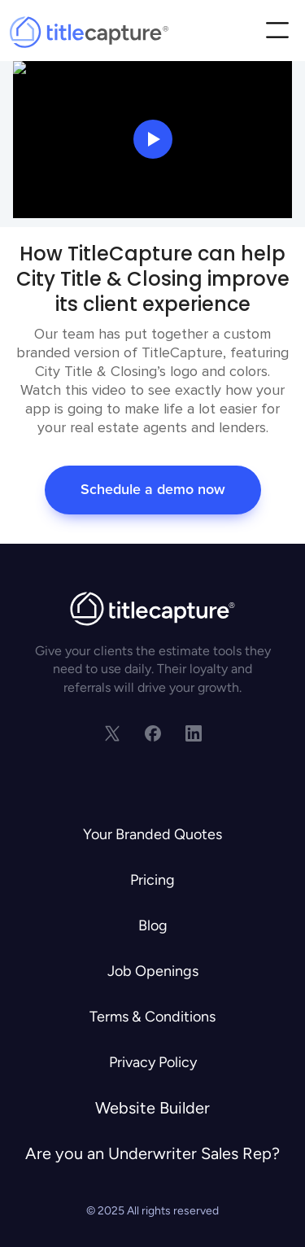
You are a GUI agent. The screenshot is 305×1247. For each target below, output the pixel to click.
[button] (277, 32)
